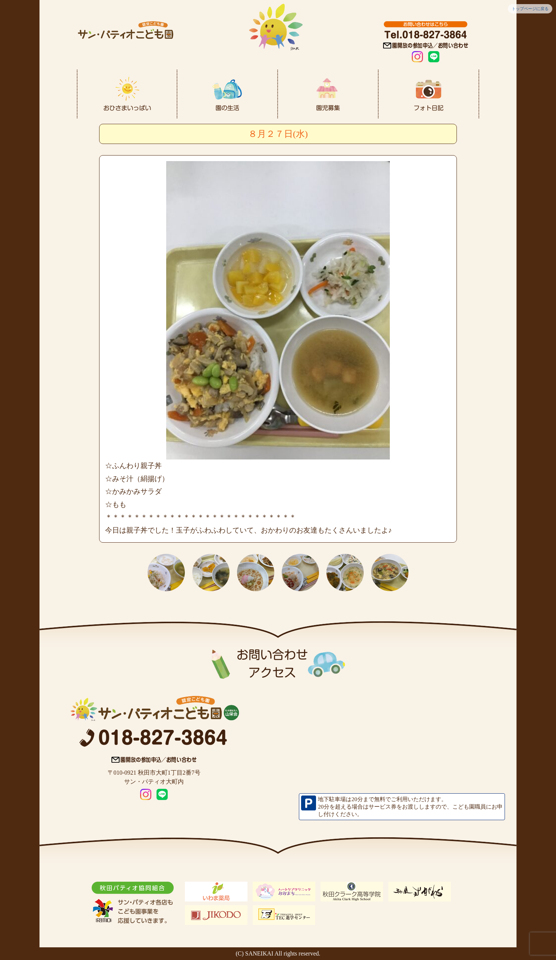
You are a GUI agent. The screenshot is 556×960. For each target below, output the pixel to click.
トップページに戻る (530, 8)
